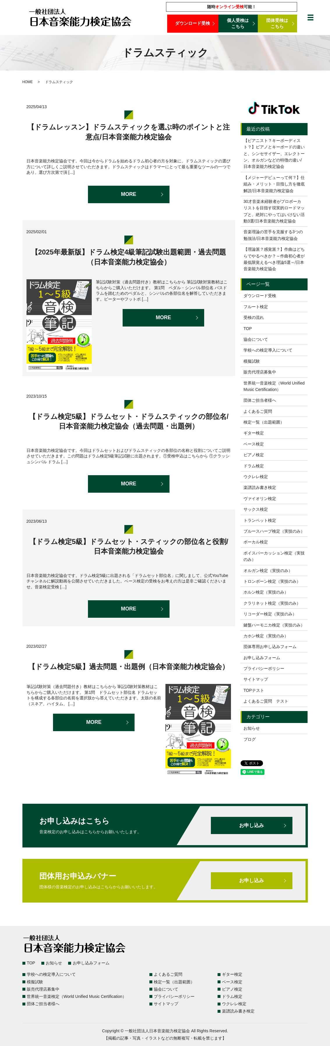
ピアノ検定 (253, 454)
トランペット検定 (259, 520)
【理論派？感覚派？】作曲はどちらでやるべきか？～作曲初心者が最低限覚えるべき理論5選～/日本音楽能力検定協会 (274, 259)
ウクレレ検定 (255, 476)
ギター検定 (253, 433)
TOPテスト (253, 690)
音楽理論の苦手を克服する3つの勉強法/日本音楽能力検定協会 (273, 235)
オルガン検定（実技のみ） (267, 570)
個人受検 (238, 23)
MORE (129, 194)
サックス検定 (255, 509)
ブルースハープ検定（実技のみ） (274, 531)
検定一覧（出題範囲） (263, 422)
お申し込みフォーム (261, 657)
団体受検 (277, 23)
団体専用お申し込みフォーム (270, 646)
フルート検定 (255, 306)
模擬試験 (251, 361)
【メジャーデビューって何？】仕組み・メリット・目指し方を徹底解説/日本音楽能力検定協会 (274, 184)
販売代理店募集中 (259, 372)
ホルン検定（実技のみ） (265, 592)
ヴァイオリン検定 (259, 498)
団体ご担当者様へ (259, 400)
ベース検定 (253, 444)
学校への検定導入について (267, 350)
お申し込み (252, 825)
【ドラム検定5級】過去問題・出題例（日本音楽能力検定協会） (128, 667)
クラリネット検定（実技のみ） (272, 603)
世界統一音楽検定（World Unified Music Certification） (274, 386)
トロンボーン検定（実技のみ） (272, 581)
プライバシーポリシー (263, 668)
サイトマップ (255, 679)
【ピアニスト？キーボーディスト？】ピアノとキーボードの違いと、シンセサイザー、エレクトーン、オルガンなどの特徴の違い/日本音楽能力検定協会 (274, 153)
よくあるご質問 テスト (265, 701)
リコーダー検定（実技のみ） (270, 614)
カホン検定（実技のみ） (265, 635)
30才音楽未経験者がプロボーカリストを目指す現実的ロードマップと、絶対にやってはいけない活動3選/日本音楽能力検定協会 (274, 211)
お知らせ (251, 728)
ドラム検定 (253, 466)
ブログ (249, 739)
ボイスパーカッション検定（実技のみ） (274, 556)
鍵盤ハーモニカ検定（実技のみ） (274, 625)
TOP (247, 328)
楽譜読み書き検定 (259, 487)
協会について (255, 339)
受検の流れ (253, 317)
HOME (27, 82)
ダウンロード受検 (192, 23)
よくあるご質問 (257, 411)
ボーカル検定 (255, 542)
